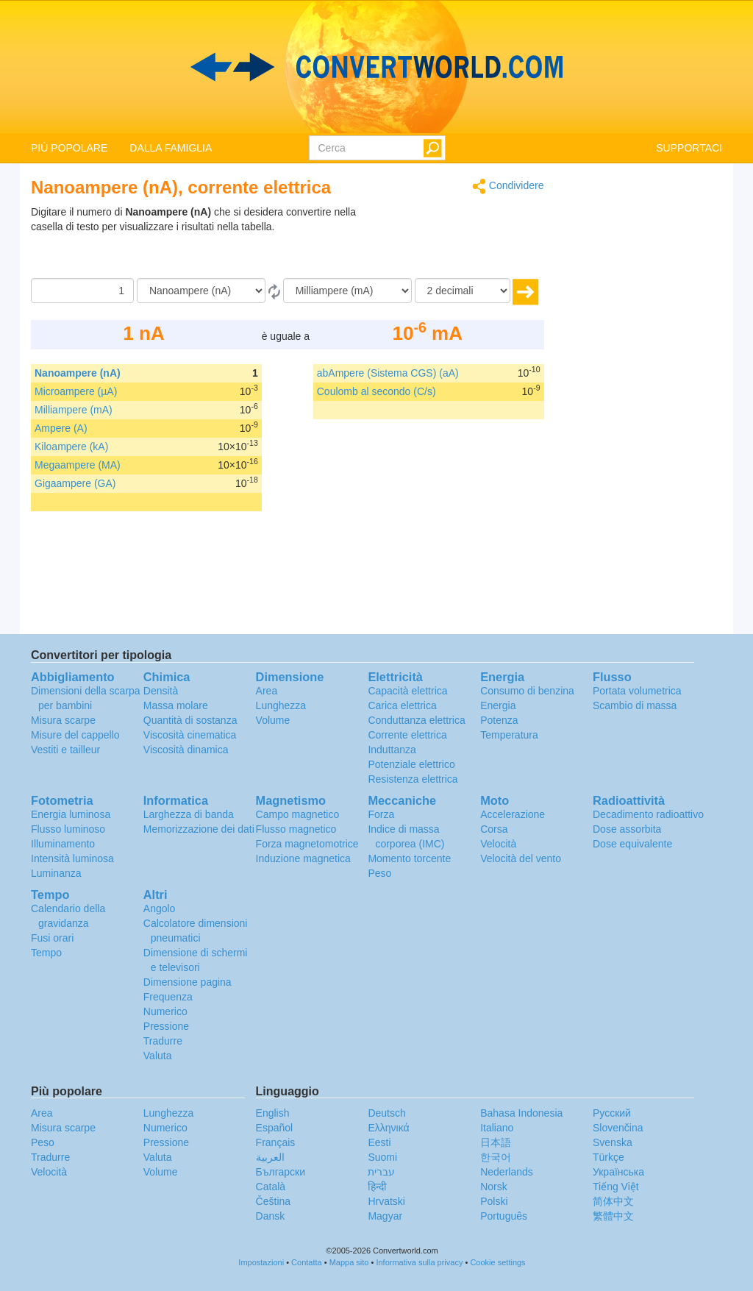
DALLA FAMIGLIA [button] (170, 148)
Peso (379, 873)
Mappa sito (349, 1262)
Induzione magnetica (303, 858)
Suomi (382, 1157)
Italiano (496, 1128)
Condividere (508, 186)
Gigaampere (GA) (75, 483)
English (273, 1113)
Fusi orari (52, 938)
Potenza (499, 720)
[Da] (201, 290)
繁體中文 (613, 1216)
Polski (493, 1201)
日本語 (495, 1142)
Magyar (385, 1216)
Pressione (166, 1026)
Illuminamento (63, 844)
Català (270, 1186)
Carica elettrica (402, 705)
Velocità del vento (520, 858)
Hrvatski (386, 1201)
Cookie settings (497, 1262)
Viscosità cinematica (190, 735)
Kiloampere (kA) (71, 446)
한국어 (495, 1157)
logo (376, 67)
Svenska (612, 1142)
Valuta (157, 1055)
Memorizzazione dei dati (198, 829)
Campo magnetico (298, 814)
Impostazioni (261, 1262)
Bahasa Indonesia (521, 1113)
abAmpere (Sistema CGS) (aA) (388, 373)
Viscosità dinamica (186, 749)
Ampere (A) (61, 428)
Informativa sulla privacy (419, 1262)
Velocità (498, 844)
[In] (347, 290)
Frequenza (168, 997)
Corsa (493, 829)
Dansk (270, 1216)
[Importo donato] (82, 290)
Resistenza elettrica (412, 779)
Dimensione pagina (187, 982)
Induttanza (391, 749)
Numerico (165, 1011)
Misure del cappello (75, 735)
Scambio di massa (635, 705)
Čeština (273, 1201)
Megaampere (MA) (78, 465)
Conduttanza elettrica (416, 720)
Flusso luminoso (68, 829)
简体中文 (613, 1201)
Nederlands (506, 1172)
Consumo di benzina (527, 691)
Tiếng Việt (616, 1186)
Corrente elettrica (407, 735)
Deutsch (386, 1113)
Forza (381, 814)
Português (503, 1216)
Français (276, 1142)
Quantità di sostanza (190, 720)
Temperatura (509, 735)
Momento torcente (409, 858)
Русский (612, 1113)
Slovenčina (618, 1128)
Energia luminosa (70, 814)
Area (267, 691)
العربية (270, 1157)
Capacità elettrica (407, 691)
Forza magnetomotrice (307, 844)
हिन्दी (377, 1186)
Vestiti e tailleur (65, 749)
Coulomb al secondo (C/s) (376, 391)
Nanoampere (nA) (78, 373)
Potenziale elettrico (411, 764)
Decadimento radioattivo (648, 814)
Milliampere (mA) (74, 410)
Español (274, 1128)
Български (280, 1172)
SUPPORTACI (689, 148)
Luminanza (56, 873)
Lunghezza (281, 705)
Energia (497, 705)
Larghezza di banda (188, 814)
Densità (160, 691)
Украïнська (618, 1172)
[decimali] (462, 290)
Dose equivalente (632, 844)
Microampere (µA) (76, 391)
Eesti (379, 1142)
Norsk (493, 1186)
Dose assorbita (627, 829)
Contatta (306, 1262)
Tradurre (162, 1041)
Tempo (46, 953)
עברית (381, 1172)
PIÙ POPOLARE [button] (69, 148)
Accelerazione (512, 814)
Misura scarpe (63, 720)
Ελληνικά (388, 1128)
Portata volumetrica (637, 691)
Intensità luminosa (72, 858)
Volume (273, 720)
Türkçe (608, 1157)
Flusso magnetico (296, 829)
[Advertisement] (452, 241)
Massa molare (175, 705)
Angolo (159, 908)
